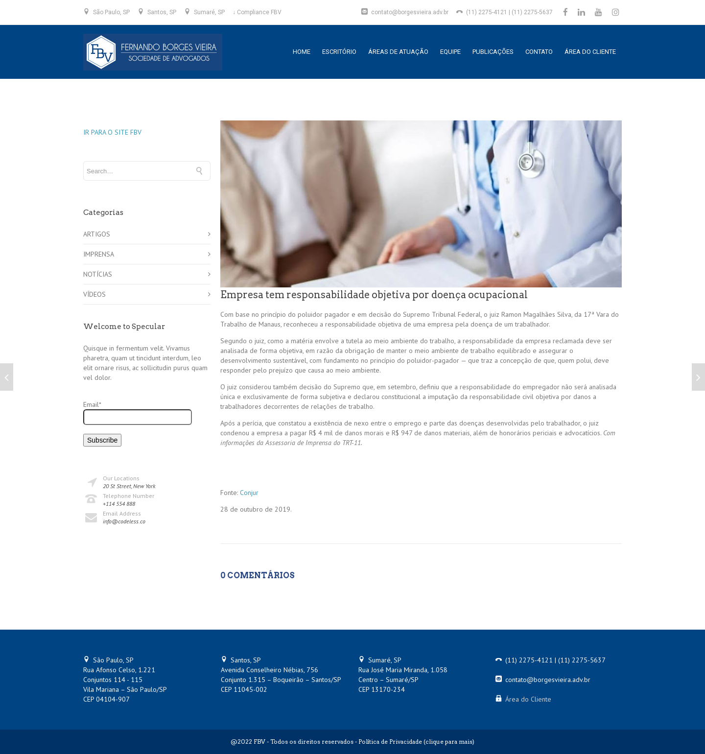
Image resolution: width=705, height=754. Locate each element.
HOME (301, 51)
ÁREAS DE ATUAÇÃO (398, 51)
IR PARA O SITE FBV (112, 132)
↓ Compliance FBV (257, 12)
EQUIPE (450, 51)
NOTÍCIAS (97, 274)
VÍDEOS (94, 294)
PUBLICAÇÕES (493, 51)
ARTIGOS (96, 234)
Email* (137, 412)
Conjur (249, 492)
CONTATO (539, 51)
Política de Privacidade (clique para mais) (416, 741)
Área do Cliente (528, 699)
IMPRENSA (98, 254)
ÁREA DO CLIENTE (590, 51)
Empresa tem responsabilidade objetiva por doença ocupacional (374, 295)
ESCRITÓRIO (339, 51)
